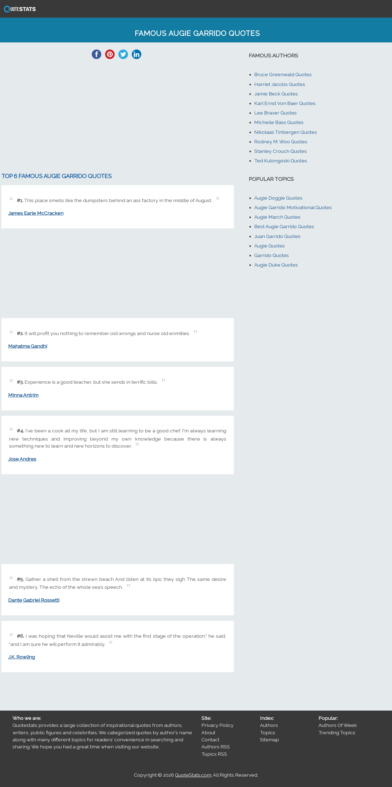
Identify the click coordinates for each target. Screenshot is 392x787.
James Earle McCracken (35, 213)
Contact (210, 739)
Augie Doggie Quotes (278, 198)
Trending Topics (336, 732)
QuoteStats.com (193, 775)
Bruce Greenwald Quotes (283, 74)
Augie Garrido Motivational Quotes (293, 207)
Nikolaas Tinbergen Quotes (285, 132)
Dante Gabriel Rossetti (33, 600)
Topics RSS (214, 754)
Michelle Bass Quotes (279, 122)
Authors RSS (215, 746)
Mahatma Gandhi (27, 346)
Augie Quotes (269, 246)
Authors (269, 725)
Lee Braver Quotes (275, 113)
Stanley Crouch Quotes (280, 151)
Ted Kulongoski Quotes (280, 160)
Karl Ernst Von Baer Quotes (285, 103)
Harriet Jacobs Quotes (279, 84)
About (208, 732)
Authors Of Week (337, 725)
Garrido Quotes (271, 255)
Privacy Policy (217, 725)
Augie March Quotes (277, 217)
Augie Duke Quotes (276, 265)
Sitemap (269, 739)
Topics (267, 732)
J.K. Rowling (21, 657)
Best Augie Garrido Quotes (284, 226)
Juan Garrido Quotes (277, 236)
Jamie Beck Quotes (276, 94)
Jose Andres (22, 459)
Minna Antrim (23, 395)
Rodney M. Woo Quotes (280, 141)
